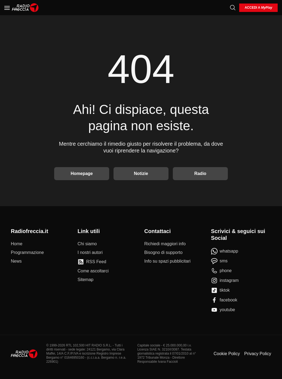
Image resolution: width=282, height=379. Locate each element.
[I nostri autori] (89, 252)
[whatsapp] (224, 251)
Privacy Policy (257, 353)
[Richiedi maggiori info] (165, 244)
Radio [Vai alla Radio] (200, 173)
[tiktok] (220, 290)
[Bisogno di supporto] (163, 252)
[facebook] (224, 300)
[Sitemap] (85, 279)
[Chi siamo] (87, 244)
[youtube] (223, 310)
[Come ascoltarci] (93, 271)
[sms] (219, 261)
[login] (258, 8)
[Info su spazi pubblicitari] (167, 261)
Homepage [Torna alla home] (82, 173)
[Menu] (7, 7)
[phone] (221, 270)
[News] (16, 261)
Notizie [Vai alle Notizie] (141, 173)
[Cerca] (232, 7)
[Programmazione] (27, 252)
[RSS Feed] (91, 262)
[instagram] (225, 280)
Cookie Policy (226, 353)
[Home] (25, 7)
